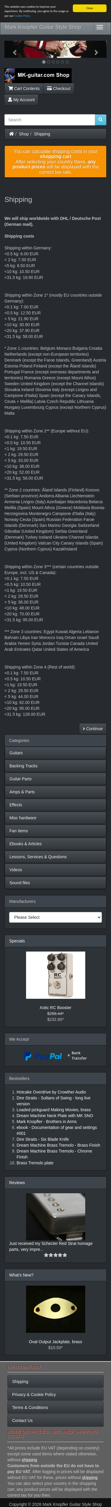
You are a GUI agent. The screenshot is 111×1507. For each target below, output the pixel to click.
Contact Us (22, 1420)
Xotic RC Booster (55, 1007)
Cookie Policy (22, 16)
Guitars (16, 753)
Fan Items (18, 830)
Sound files (19, 882)
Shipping (42, 133)
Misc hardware (22, 817)
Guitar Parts (20, 779)
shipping (29, 1459)
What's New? (21, 1275)
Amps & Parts (22, 792)
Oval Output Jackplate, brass (55, 1341)
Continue (93, 728)
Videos (15, 869)
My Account (21, 99)
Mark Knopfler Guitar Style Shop (43, 27)
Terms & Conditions (30, 1407)
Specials (17, 941)
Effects (15, 804)
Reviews (17, 1182)
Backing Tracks (23, 766)
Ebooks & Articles (25, 843)
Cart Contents (24, 88)
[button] (12, 49)
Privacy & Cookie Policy (34, 1394)
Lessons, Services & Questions (38, 856)
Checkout (58, 88)
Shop (24, 133)
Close (89, 8)
